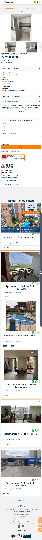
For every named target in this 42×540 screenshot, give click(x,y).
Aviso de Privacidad (21, 516)
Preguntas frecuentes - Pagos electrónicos (21, 521)
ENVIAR (21, 147)
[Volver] (2, 2)
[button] (21, 68)
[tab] (21, 68)
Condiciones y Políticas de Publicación (21, 511)
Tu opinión (41, 270)
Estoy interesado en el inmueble (21, 134)
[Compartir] (40, 2)
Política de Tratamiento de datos (14, 151)
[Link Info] (21, 241)
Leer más (20, 111)
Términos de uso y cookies (21, 519)
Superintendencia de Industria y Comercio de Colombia (21, 523)
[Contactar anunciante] (38, 234)
